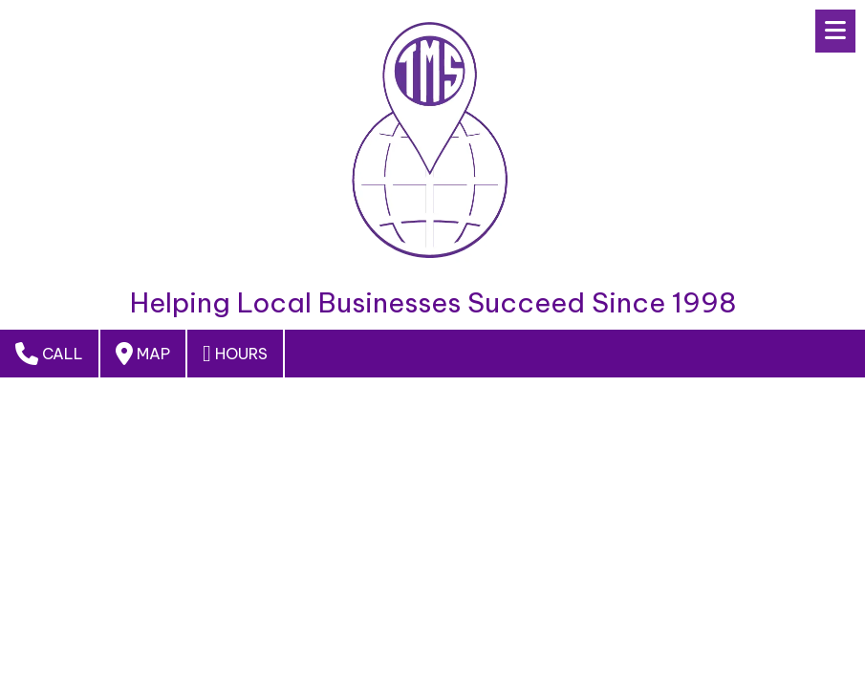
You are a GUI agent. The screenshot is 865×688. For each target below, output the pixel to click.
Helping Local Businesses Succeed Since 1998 (433, 303)
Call (49, 353)
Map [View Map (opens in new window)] (143, 353)
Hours (235, 353)
